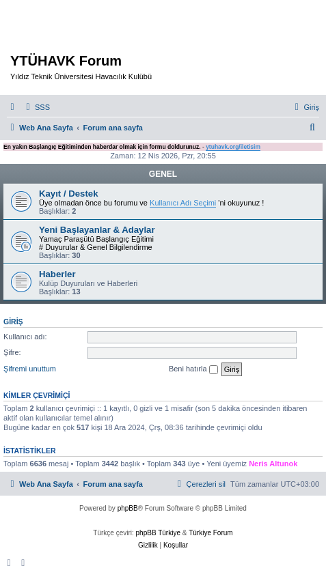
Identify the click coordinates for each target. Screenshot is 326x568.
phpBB (128, 508)
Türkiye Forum (210, 533)
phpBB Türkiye (158, 533)
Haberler (57, 274)
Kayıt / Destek (68, 193)
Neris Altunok (273, 463)
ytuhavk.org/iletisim (233, 146)
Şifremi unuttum (29, 369)
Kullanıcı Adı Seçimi (183, 203)
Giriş (13, 321)
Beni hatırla (193, 369)
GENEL (163, 174)
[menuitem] (36, 107)
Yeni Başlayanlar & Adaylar (97, 230)
